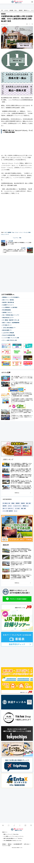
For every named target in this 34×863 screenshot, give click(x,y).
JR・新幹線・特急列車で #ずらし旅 (10, 320)
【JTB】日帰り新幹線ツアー (9, 327)
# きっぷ (3, 234)
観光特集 (11, 10)
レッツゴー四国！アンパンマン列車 (10, 337)
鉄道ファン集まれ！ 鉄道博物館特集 (10, 322)
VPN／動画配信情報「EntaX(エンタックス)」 (13, 840)
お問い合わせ (26, 844)
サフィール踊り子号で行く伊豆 (9, 340)
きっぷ (15, 511)
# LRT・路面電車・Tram (9, 232)
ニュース (3, 13)
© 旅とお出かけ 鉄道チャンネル (17, 847)
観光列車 (4, 505)
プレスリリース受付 (6, 845)
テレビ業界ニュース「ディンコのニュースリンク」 (14, 836)
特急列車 (23, 503)
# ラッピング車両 (26, 232)
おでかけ (6, 10)
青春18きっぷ (26, 10)
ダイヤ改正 (17, 508)
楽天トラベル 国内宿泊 (8, 299)
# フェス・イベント (19, 232)
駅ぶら (16, 10)
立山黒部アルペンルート (8, 305)
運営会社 (9, 844)
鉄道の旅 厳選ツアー (7, 330)
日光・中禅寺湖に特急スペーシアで (10, 315)
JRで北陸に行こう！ (7, 325)
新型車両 (20, 10)
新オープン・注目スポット (8, 508)
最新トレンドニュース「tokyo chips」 (11, 834)
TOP (2, 10)
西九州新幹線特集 (6, 310)
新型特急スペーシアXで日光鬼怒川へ (11, 297)
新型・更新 (23, 508)
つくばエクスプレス (17, 505)
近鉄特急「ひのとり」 (7, 312)
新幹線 (13, 503)
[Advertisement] (17, 213)
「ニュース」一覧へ (17, 237)
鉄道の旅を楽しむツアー (8, 317)
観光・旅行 (28, 503)
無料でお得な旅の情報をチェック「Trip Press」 (13, 838)
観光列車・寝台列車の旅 (8, 302)
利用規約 (4, 844)
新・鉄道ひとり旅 (6, 503)
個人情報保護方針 (17, 844)
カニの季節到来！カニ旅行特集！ (10, 307)
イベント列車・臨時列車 (8, 511)
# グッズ (7, 234)
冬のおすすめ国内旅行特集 (8, 335)
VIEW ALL (17, 492)
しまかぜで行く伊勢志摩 (8, 332)
